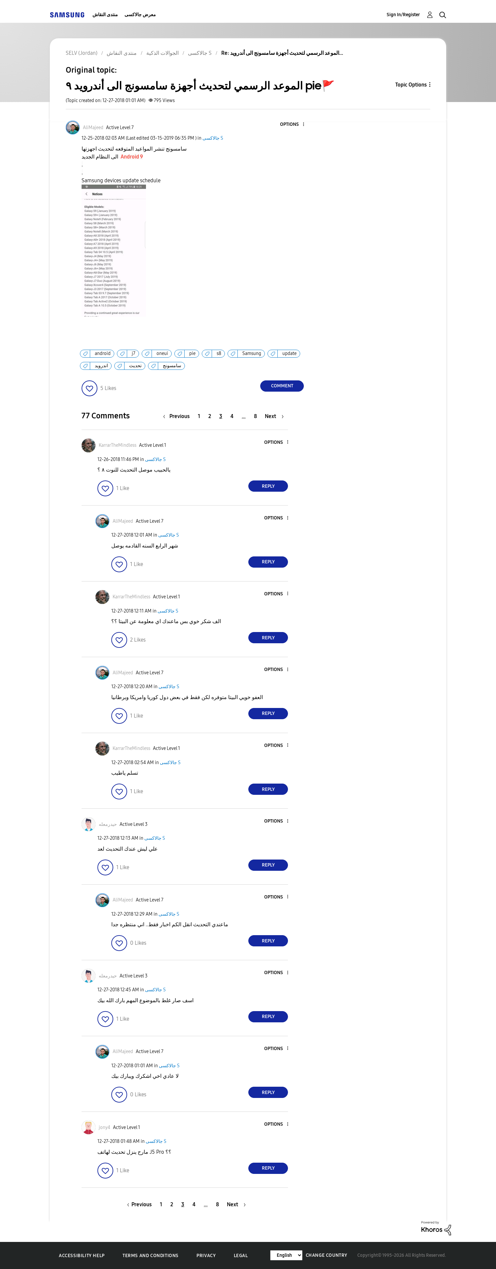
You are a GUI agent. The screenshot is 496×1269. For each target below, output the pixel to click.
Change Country (326, 1255)
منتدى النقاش (105, 15)
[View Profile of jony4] (104, 1127)
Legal (241, 1255)
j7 (133, 353)
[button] (292, 125)
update (289, 353)
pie (192, 353)
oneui (162, 353)
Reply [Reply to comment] (268, 486)
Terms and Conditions (151, 1255)
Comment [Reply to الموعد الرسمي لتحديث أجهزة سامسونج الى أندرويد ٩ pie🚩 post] (282, 386)
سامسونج (172, 366)
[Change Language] (286, 1255)
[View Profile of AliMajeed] (93, 127)
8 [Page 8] (255, 416)
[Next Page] (274, 416)
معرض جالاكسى (140, 15)
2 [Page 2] (209, 416)
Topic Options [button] (411, 85)
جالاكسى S (212, 138)
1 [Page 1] (199, 416)
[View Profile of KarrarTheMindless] (117, 445)
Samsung (251, 353)
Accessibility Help (82, 1255)
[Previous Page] (178, 416)
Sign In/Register (403, 15)
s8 (219, 353)
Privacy (206, 1255)
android (103, 353)
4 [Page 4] (231, 416)
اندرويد (101, 366)
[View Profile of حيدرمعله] (108, 824)
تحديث (135, 366)
